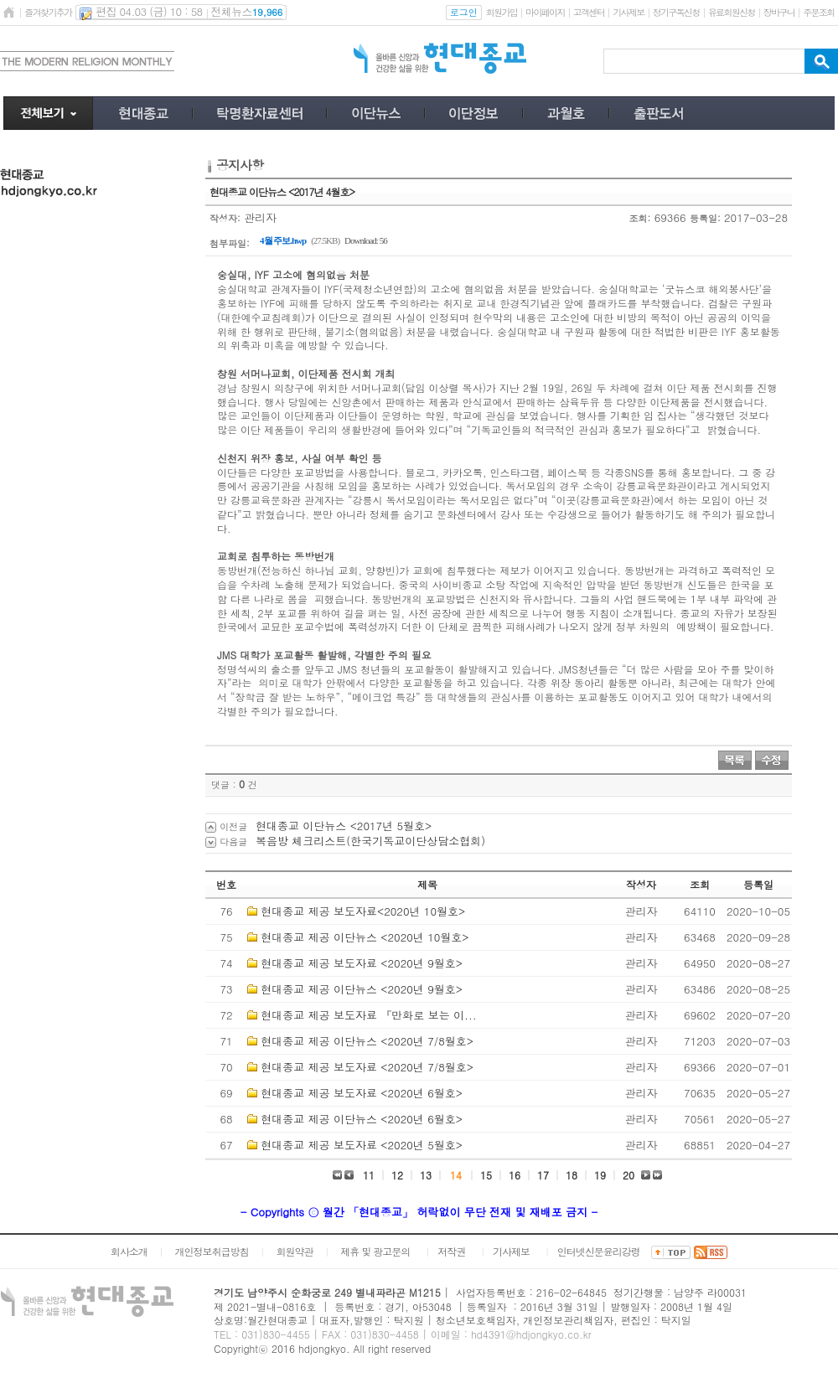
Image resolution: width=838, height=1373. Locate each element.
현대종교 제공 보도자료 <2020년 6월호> (362, 1093)
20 (628, 1175)
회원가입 (501, 12)
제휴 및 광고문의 (375, 1251)
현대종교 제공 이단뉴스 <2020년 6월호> (362, 1119)
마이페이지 (545, 12)
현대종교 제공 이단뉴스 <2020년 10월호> (364, 937)
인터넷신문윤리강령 (598, 1251)
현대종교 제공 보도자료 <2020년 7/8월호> (367, 1067)
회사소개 (129, 1251)
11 (369, 1175)
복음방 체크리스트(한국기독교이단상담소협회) (370, 841)
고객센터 (588, 12)
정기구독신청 (676, 12)
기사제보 (628, 12)
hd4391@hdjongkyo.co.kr (531, 1334)
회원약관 (294, 1251)
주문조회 (818, 12)
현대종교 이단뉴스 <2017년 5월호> (344, 826)
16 (514, 1175)
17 (543, 1175)
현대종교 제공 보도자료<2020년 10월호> (363, 911)
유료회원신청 (731, 12)
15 (486, 1175)
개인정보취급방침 (212, 1251)
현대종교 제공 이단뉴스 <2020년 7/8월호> (367, 1041)
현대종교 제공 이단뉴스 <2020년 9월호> (362, 989)
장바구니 (778, 12)
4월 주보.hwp (283, 240)
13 (426, 1175)
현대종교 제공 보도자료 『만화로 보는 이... (368, 1015)
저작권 (451, 1251)
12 (397, 1175)
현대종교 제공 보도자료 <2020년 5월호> (362, 1145)
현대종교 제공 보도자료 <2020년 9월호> (362, 963)
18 (571, 1175)
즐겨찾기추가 (47, 12)
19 (600, 1175)
